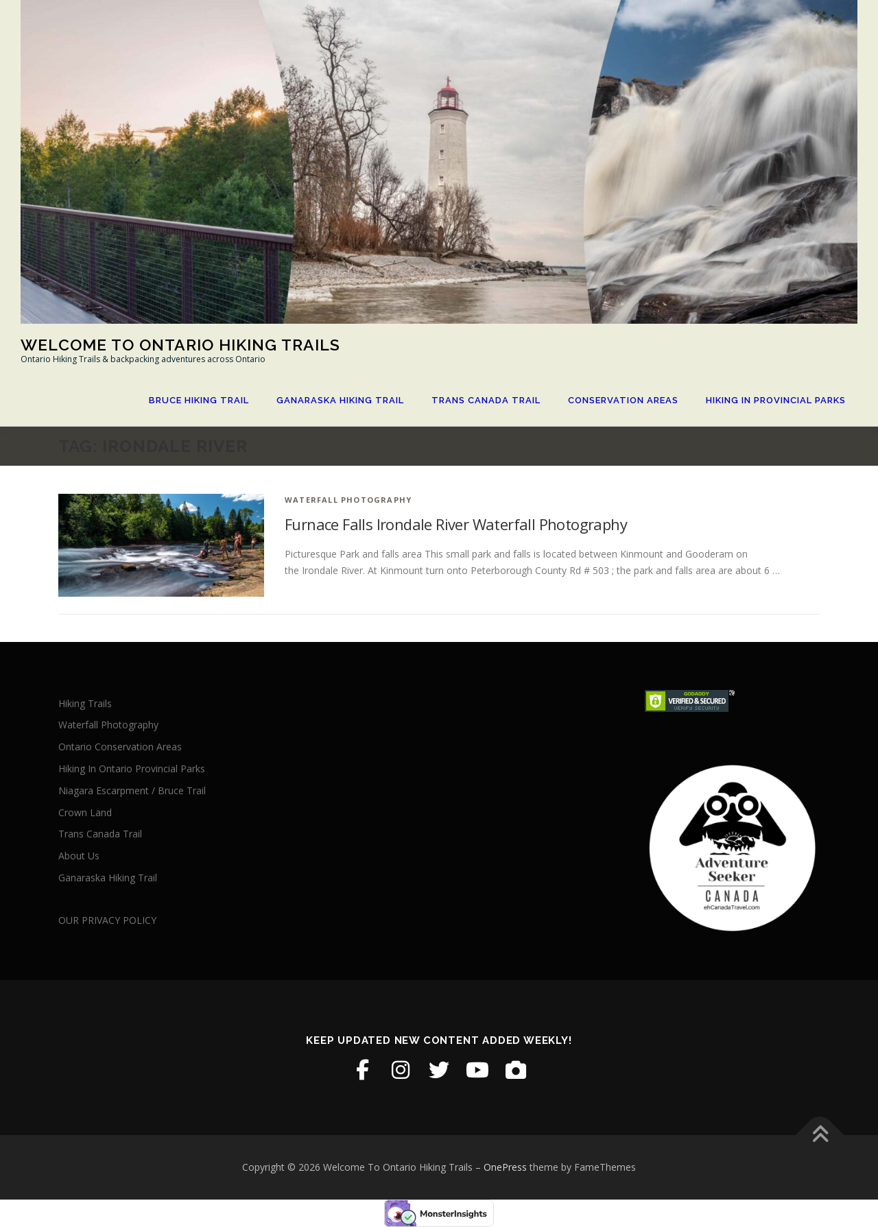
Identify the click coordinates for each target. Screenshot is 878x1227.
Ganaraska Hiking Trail (340, 400)
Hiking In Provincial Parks (776, 400)
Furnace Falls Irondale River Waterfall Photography (456, 524)
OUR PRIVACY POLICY (107, 920)
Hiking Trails (85, 703)
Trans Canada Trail (486, 400)
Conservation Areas (623, 400)
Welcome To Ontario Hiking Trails (180, 344)
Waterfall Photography (348, 500)
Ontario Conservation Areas (120, 746)
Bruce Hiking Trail (199, 400)
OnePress (505, 1167)
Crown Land (85, 812)
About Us (78, 855)
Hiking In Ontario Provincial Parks (131, 768)
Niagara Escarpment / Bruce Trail (132, 790)
